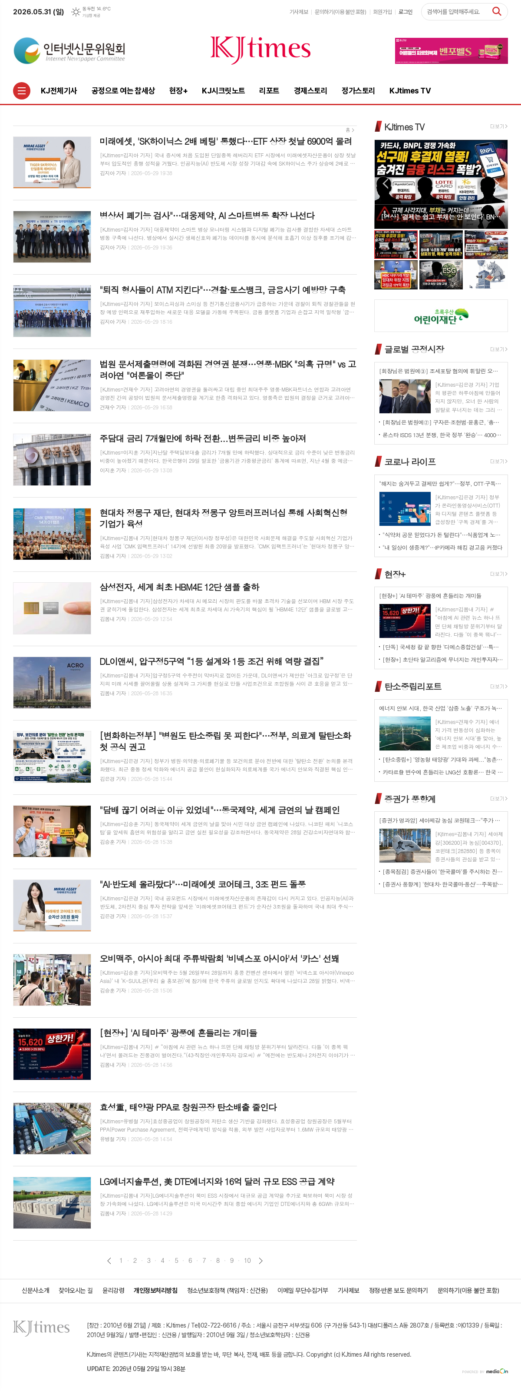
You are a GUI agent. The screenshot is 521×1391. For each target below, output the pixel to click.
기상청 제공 (91, 15)
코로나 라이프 (409, 461)
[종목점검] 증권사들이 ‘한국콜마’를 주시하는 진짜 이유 (443, 871)
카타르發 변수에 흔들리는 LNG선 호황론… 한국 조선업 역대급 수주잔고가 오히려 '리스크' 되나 (443, 772)
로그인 (405, 12)
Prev (385, 183)
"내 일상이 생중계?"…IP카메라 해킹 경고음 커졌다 (442, 547)
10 (247, 1260)
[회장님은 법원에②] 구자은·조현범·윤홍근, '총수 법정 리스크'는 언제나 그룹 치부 (443, 422)
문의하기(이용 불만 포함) (340, 12)
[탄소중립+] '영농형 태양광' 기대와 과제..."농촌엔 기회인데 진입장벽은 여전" (443, 759)
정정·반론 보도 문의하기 (398, 1291)
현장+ (394, 574)
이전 (109, 1261)
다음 (261, 1261)
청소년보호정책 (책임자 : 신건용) (227, 1291)
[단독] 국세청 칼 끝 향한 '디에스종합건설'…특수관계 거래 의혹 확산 (443, 647)
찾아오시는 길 (76, 1291)
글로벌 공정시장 (414, 349)
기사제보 (299, 12)
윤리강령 (113, 1291)
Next (496, 183)
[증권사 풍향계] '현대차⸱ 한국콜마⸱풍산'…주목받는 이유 (443, 884)
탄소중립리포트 (413, 686)
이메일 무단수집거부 (302, 1291)
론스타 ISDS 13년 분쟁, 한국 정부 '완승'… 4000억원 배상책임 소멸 (443, 435)
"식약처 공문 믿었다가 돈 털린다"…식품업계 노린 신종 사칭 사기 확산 (443, 535)
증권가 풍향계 (409, 798)
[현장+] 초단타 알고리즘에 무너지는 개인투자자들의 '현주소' (443, 659)
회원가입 (382, 12)
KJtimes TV (404, 126)
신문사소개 (35, 1291)
